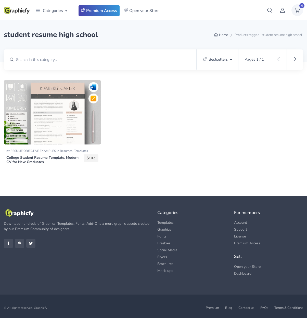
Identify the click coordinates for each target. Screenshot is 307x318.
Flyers (162, 257)
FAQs (264, 308)
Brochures (165, 263)
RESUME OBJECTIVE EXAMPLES (33, 151)
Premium (212, 308)
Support (240, 229)
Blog (228, 308)
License (240, 236)
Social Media (167, 250)
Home (223, 35)
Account (240, 222)
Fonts (162, 236)
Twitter (31, 243)
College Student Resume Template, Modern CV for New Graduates (42, 159)
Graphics (164, 229)
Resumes (66, 151)
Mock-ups (165, 270)
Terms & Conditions (288, 308)
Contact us (246, 308)
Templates (81, 151)
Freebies (164, 243)
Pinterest (19, 243)
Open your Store (142, 11)
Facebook (8, 243)
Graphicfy (40, 308)
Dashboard (242, 273)
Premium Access (99, 11)
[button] (270, 10)
